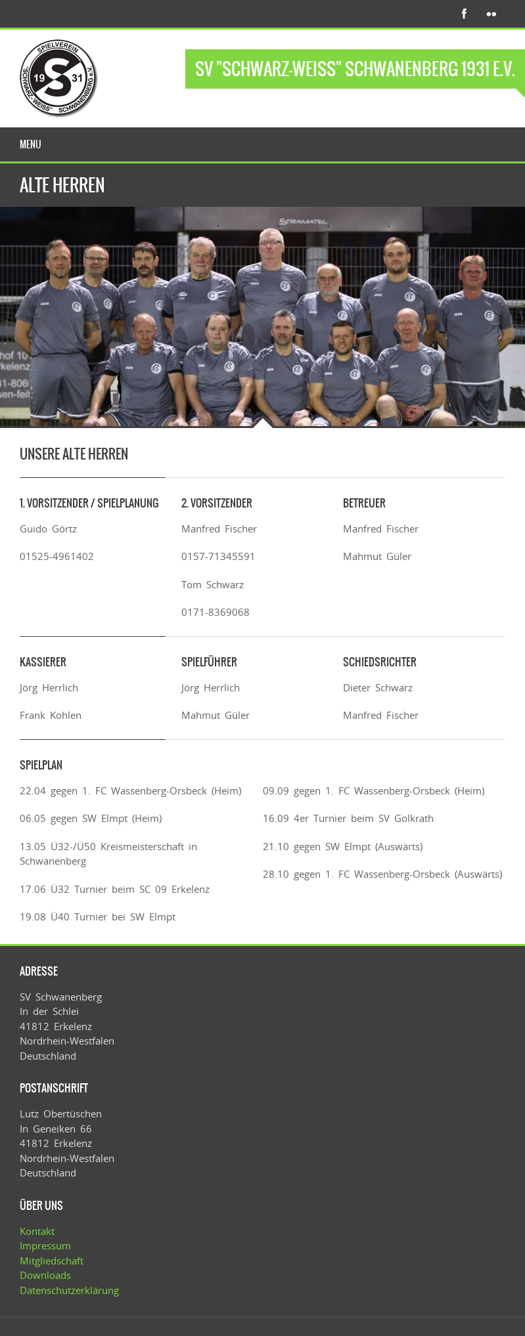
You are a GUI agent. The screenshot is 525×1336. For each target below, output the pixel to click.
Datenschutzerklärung (69, 1290)
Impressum (45, 1245)
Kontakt (37, 1231)
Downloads (45, 1275)
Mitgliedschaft (51, 1260)
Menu (30, 144)
